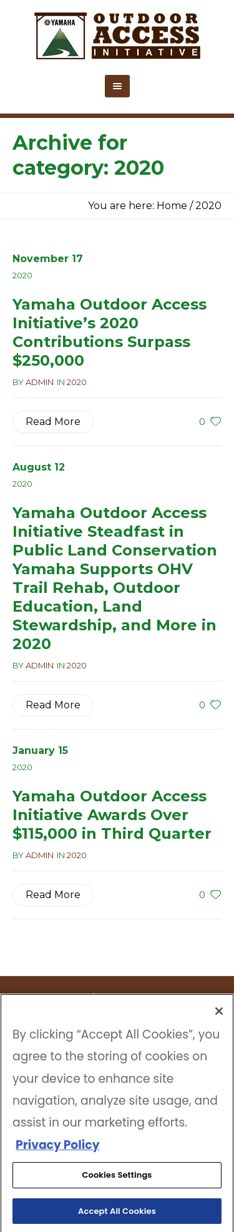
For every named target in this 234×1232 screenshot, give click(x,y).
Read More (53, 422)
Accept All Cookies (117, 1215)
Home (172, 206)
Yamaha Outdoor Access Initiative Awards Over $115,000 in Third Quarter (112, 815)
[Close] (219, 1015)
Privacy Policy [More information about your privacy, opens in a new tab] (57, 1148)
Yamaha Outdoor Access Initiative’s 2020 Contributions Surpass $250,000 (109, 332)
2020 (208, 206)
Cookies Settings (117, 1179)
